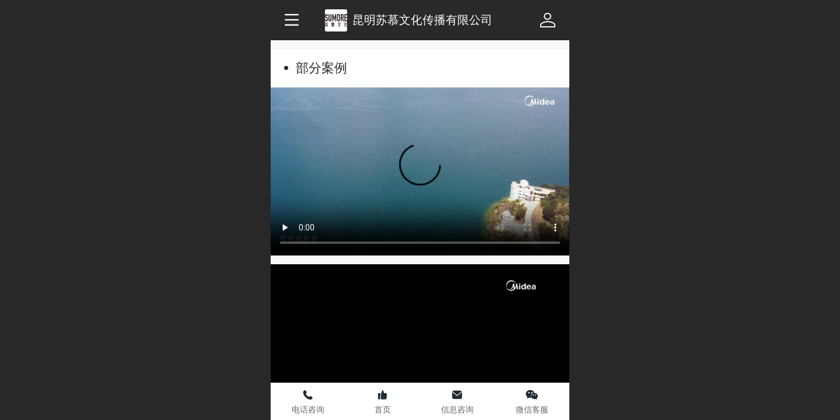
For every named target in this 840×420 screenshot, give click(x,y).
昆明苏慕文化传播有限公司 (422, 19)
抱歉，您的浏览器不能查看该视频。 (420, 172)
